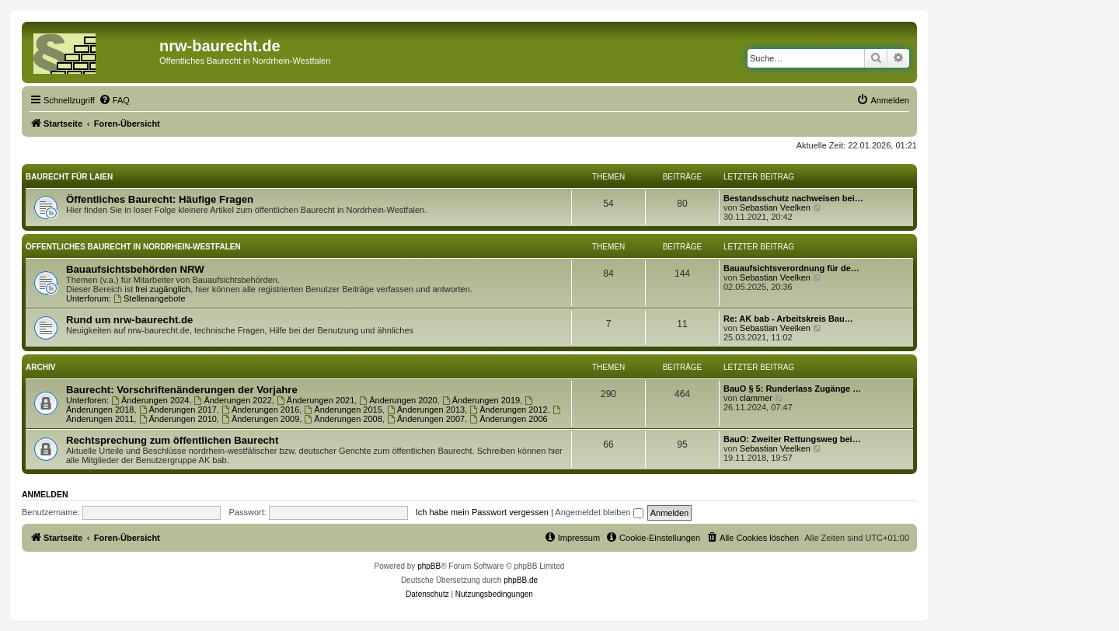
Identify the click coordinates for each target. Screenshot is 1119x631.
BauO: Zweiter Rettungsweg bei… (792, 439)
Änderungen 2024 (150, 400)
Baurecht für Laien (69, 177)
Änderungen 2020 (398, 400)
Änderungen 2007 (426, 419)
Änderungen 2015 (343, 409)
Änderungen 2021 (315, 400)
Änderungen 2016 (260, 409)
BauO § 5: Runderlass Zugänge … (792, 388)
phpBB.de (521, 580)
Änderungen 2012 (508, 409)
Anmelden (45, 494)
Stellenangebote (149, 298)
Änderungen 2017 (178, 409)
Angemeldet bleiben (599, 512)
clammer (756, 398)
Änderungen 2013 (426, 409)
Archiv (40, 367)
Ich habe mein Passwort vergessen (482, 512)
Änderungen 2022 (233, 400)
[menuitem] (114, 100)
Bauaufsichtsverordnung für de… (791, 268)
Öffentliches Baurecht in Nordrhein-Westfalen (133, 246)
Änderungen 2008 (343, 419)
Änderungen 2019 (481, 400)
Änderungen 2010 (178, 419)
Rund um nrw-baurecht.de (129, 320)
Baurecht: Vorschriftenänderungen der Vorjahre (182, 390)
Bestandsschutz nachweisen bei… (793, 198)
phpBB (429, 566)
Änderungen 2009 (260, 419)
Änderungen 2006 (508, 419)
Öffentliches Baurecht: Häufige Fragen (159, 199)
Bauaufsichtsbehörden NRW (135, 269)
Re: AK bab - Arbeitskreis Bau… (788, 318)
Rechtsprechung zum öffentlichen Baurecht (172, 440)
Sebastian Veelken (775, 207)
